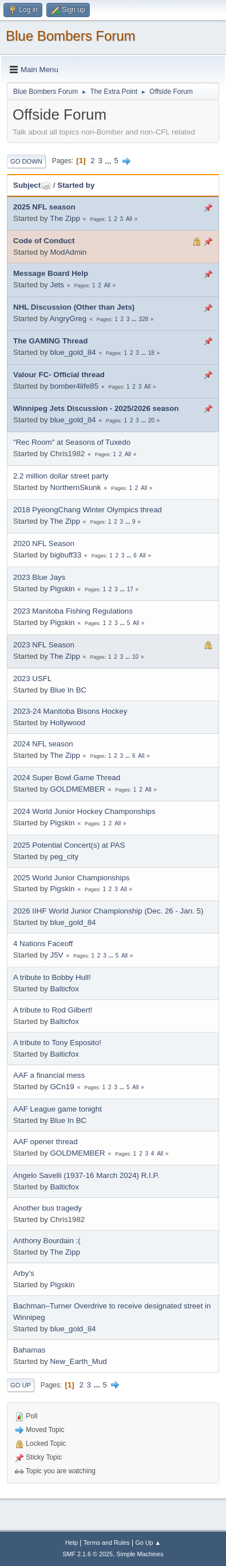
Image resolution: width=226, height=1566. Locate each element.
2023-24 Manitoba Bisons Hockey (70, 711)
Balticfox (64, 988)
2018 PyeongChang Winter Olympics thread (87, 509)
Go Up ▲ (148, 1542)
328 (143, 319)
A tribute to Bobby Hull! (52, 977)
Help (71, 1542)
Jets (57, 284)
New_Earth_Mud (78, 1361)
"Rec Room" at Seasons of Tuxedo (71, 442)
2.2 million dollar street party (61, 476)
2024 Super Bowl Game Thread (66, 777)
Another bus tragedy (47, 1208)
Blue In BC (68, 690)
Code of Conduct (43, 240)
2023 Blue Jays (39, 577)
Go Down (26, 161)
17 (130, 589)
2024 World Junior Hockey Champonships (84, 811)
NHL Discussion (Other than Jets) (73, 307)
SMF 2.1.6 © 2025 (87, 1554)
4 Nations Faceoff (43, 943)
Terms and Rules (107, 1542)
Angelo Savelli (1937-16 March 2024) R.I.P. (86, 1175)
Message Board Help (50, 273)
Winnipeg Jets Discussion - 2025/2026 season (96, 408)
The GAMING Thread (50, 341)
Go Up (20, 1385)
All (129, 219)
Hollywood (67, 722)
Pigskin (62, 588)
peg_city (64, 856)
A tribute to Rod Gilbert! (53, 1010)
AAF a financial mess (49, 1075)
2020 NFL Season (43, 543)
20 (151, 420)
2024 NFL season (43, 743)
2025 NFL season (44, 207)
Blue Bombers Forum (71, 35)
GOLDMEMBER (77, 789)
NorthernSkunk (75, 487)
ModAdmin (68, 252)
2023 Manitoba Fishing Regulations (73, 611)
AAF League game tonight (57, 1109)
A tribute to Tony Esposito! (57, 1042)
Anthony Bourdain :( (47, 1240)
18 (151, 353)
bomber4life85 (74, 386)
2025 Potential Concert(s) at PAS (69, 845)
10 (135, 657)
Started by (75, 185)
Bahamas (29, 1350)
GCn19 (62, 1086)
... (109, 160)
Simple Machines (140, 1554)
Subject (32, 185)
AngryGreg (68, 318)
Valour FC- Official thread (59, 374)
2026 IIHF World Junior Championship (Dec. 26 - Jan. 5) (108, 911)
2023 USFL (32, 678)
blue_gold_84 (73, 352)
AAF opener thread (45, 1141)
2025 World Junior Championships (71, 877)
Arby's (23, 1273)
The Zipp (65, 218)
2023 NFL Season (43, 644)
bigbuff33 (65, 555)
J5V (56, 955)
